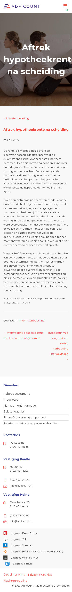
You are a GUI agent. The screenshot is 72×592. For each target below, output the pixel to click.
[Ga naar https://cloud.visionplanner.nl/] (36, 557)
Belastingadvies (14, 411)
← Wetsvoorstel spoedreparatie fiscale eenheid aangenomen (23, 333)
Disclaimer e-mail (14, 574)
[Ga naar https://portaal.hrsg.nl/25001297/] (36, 551)
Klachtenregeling (15, 580)
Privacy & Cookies (40, 574)
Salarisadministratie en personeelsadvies (30, 423)
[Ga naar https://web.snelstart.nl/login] (36, 545)
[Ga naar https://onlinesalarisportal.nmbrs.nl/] (36, 563)
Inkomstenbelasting (16, 118)
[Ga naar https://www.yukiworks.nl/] (36, 539)
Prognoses (10, 399)
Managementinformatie (19, 405)
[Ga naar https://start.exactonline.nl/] (36, 533)
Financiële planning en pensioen (25, 417)
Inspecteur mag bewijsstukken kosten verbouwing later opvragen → (58, 333)
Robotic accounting (16, 393)
